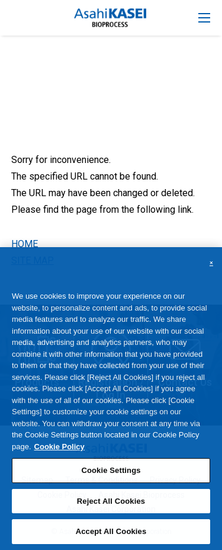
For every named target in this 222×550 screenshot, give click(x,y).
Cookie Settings (110, 475)
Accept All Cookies (111, 537)
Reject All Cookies (111, 506)
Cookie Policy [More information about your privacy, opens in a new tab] (59, 451)
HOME (24, 244)
